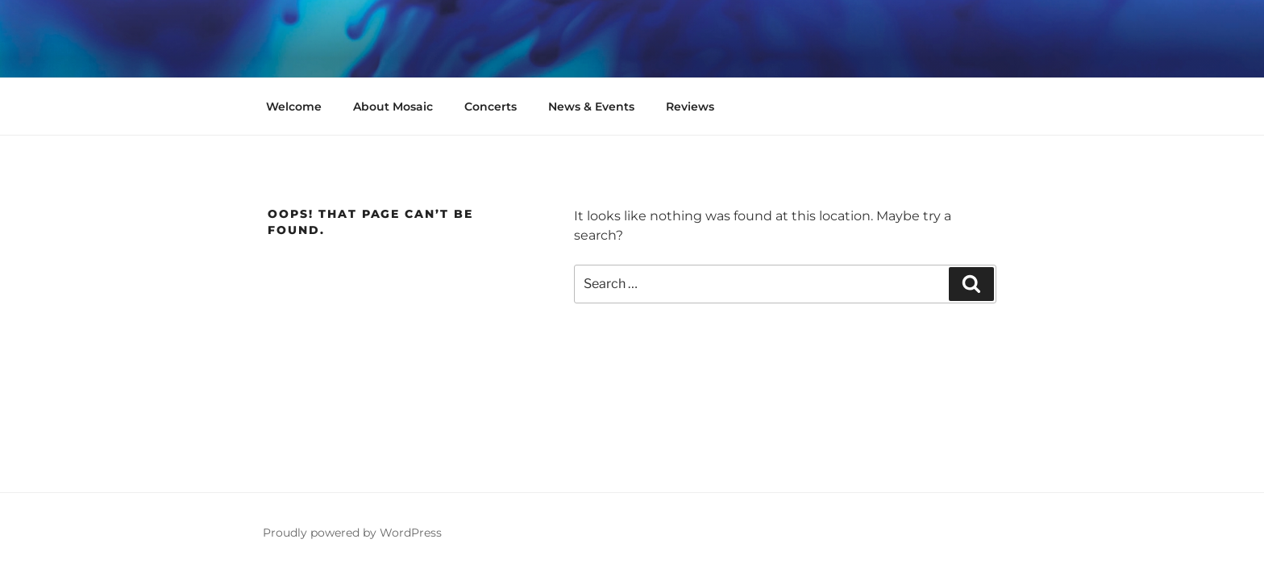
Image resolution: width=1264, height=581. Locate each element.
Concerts (490, 106)
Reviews (690, 106)
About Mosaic (393, 106)
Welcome (294, 106)
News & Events (591, 106)
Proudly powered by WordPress (352, 532)
